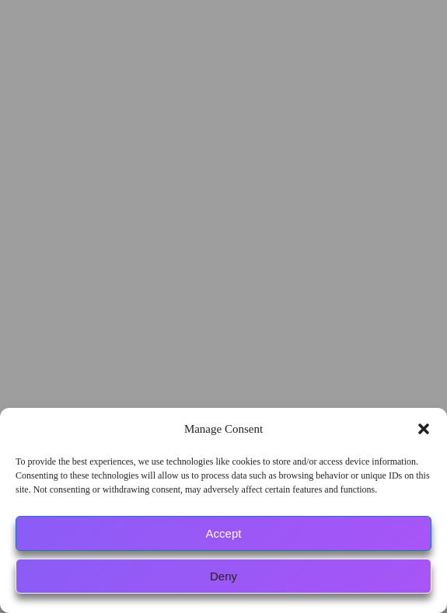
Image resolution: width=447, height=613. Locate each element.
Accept (224, 533)
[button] (423, 429)
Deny (223, 576)
